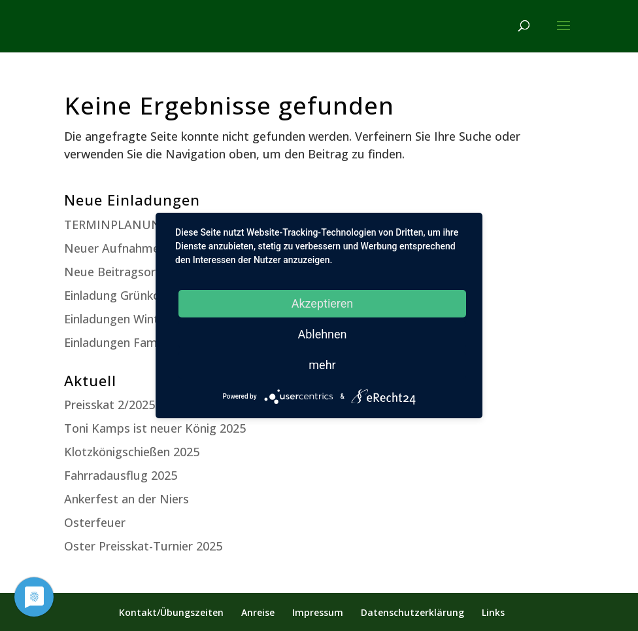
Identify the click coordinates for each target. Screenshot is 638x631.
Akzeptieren (323, 303)
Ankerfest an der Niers (126, 499)
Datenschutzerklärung (412, 612)
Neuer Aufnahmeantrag (130, 248)
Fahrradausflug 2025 (120, 475)
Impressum (317, 612)
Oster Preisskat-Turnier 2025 (143, 546)
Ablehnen (321, 334)
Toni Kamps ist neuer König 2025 (155, 428)
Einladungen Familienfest (132, 342)
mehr (322, 365)
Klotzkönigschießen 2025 (131, 452)
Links (493, 612)
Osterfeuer (95, 522)
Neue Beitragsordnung (127, 271)
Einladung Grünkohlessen (132, 295)
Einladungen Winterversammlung (154, 319)
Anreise (258, 612)
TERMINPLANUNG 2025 (131, 224)
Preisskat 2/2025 (109, 404)
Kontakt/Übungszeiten (171, 612)
